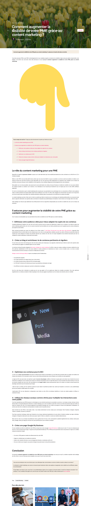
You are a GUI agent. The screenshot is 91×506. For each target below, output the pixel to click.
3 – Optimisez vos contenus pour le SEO (25, 154)
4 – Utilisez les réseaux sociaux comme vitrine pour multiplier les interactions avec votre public (37, 157)
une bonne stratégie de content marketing (40, 247)
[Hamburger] (8, 30)
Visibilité (26, 480)
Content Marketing (19, 480)
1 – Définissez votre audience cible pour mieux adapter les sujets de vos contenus (34, 148)
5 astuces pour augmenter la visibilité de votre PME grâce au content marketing (31, 145)
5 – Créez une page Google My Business (25, 160)
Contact (80, 30)
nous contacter (67, 471)
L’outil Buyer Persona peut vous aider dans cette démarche (58, 230)
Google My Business (53, 428)
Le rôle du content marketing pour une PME (24, 142)
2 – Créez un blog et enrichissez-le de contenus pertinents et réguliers (32, 151)
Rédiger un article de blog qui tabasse (20, 253)
